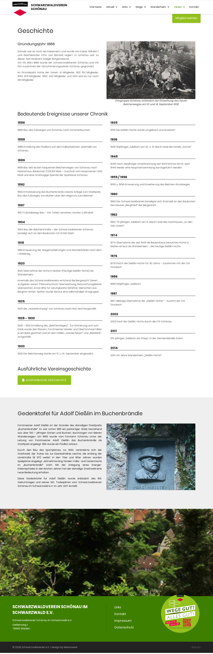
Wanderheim (159, 7)
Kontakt (194, 7)
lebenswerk (70, 648)
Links (117, 608)
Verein (179, 7)
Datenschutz (124, 628)
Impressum (123, 621)
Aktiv (126, 7)
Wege (141, 7)
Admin (196, 648)
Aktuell (111, 7)
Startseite (96, 7)
